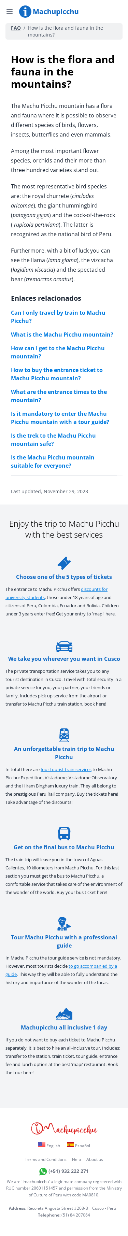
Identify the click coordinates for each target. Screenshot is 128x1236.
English (49, 1145)
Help (76, 1159)
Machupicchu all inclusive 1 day (64, 1019)
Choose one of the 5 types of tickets (64, 568)
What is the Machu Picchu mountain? (62, 334)
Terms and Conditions (46, 1159)
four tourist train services (66, 769)
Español (78, 1145)
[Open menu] (9, 12)
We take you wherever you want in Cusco (64, 650)
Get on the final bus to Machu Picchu (64, 839)
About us (94, 1159)
